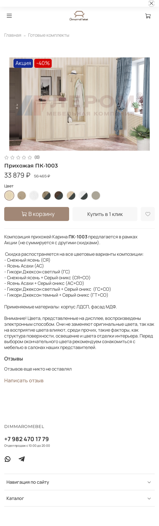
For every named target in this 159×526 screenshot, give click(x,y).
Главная (12, 35)
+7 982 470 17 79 (26, 439)
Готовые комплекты (48, 35)
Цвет (8, 186)
